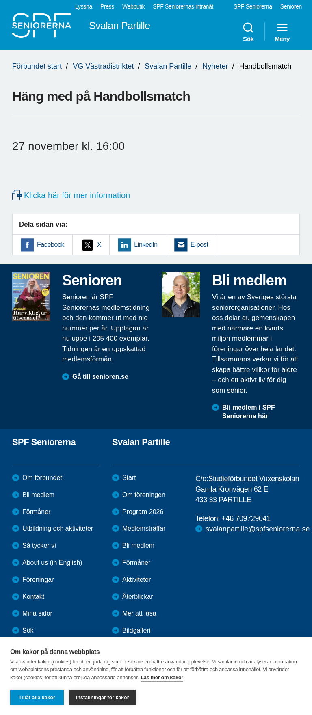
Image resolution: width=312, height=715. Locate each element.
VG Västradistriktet (103, 66)
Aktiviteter (136, 579)
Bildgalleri (136, 630)
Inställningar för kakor (102, 697)
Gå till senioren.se (100, 376)
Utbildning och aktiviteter (57, 528)
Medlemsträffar (143, 528)
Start (129, 477)
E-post (199, 244)
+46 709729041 (245, 518)
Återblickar (137, 596)
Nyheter (215, 66)
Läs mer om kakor (162, 677)
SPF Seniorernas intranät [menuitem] (183, 6)
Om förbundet (42, 477)
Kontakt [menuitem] (33, 596)
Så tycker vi (39, 545)
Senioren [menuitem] (291, 6)
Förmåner (36, 511)
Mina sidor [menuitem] (37, 613)
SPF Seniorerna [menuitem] (253, 6)
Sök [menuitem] (248, 32)
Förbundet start (37, 66)
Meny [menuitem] (282, 32)
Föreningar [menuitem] (38, 579)
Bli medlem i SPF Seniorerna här (248, 411)
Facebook (50, 244)
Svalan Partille (168, 66)
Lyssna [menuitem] (83, 6)
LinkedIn (145, 244)
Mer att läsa (139, 613)
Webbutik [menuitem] (133, 6)
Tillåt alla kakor (37, 697)
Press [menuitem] (107, 6)
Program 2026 (142, 511)
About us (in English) (52, 562)
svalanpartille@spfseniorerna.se (258, 529)
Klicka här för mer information (77, 195)
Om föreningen (143, 494)
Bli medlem (38, 494)
